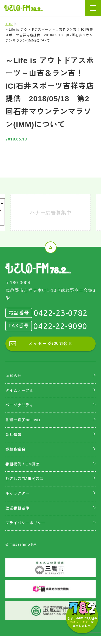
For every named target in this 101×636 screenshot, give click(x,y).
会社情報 (13, 434)
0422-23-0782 (61, 313)
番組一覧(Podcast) (22, 420)
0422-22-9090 (60, 326)
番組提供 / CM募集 (22, 464)
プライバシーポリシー (25, 523)
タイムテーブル (19, 390)
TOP (9, 24)
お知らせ (13, 376)
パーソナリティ (19, 405)
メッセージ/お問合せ (50, 343)
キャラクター (17, 493)
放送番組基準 (17, 508)
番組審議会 (15, 449)
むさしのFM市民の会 (24, 478)
